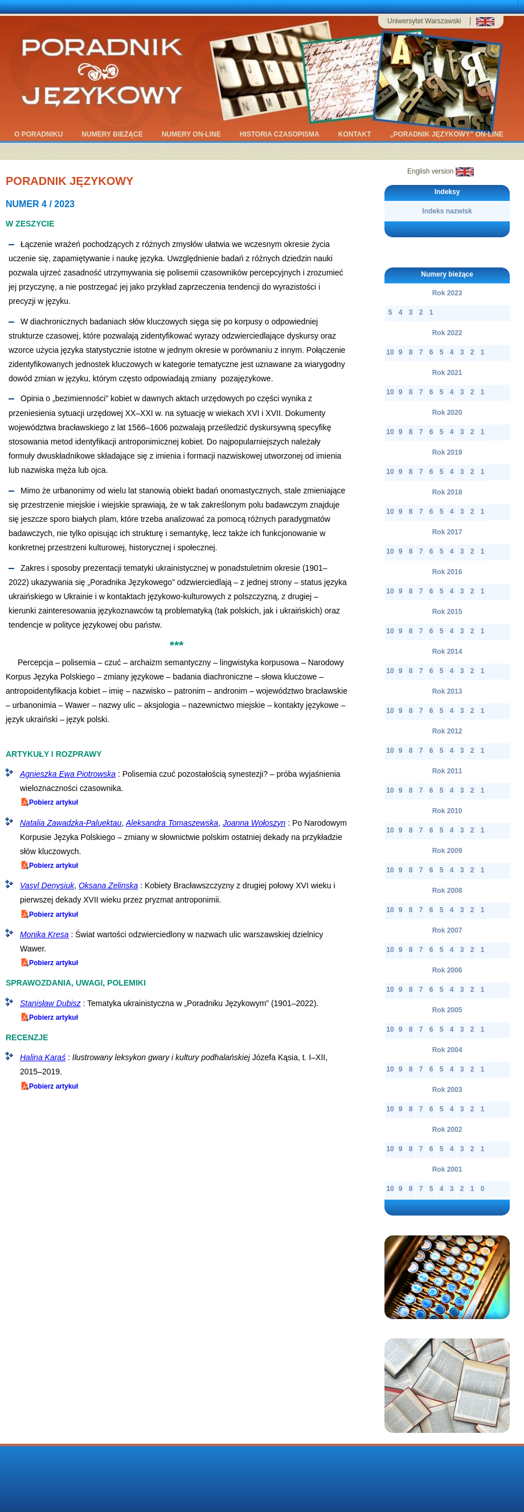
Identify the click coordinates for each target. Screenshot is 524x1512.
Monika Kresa (44, 934)
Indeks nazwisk (447, 211)
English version (440, 171)
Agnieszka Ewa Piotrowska (68, 773)
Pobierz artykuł (49, 801)
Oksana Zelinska (108, 885)
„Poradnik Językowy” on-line (447, 135)
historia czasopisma (280, 135)
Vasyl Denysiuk (47, 885)
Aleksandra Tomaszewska (172, 822)
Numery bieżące (112, 135)
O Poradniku (39, 135)
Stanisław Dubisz (50, 1003)
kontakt (355, 135)
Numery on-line (192, 135)
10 (390, 352)
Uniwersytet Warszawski (424, 21)
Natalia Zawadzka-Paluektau (70, 822)
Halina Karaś (43, 1057)
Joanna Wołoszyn (254, 822)
